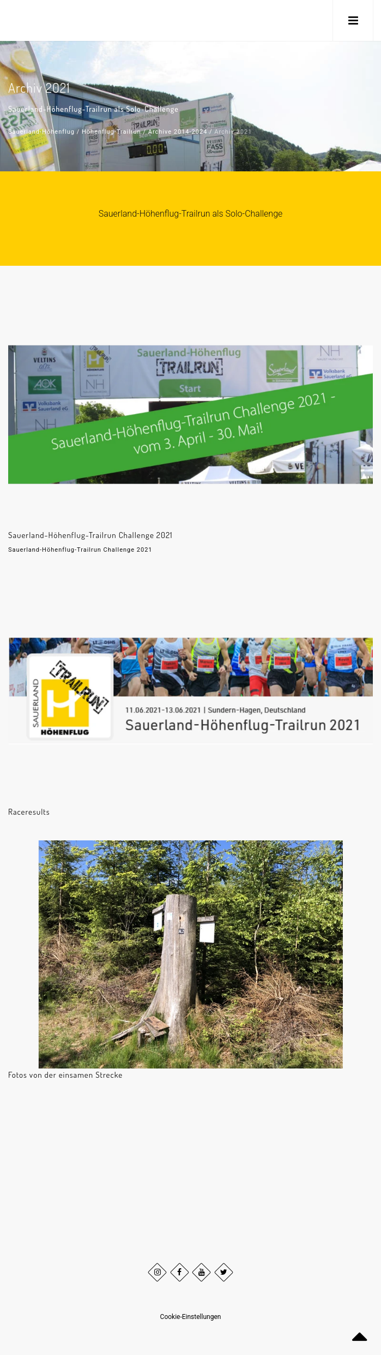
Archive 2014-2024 (178, 131)
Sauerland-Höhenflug (41, 131)
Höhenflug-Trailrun (111, 131)
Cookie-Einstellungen (190, 1317)
